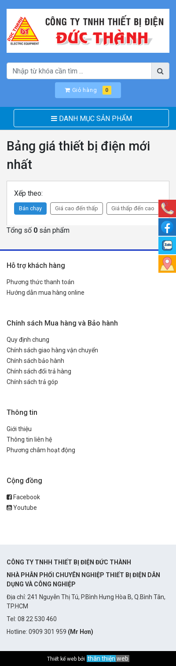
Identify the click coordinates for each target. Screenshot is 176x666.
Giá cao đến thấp (76, 208)
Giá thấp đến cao (132, 208)
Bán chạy (30, 208)
